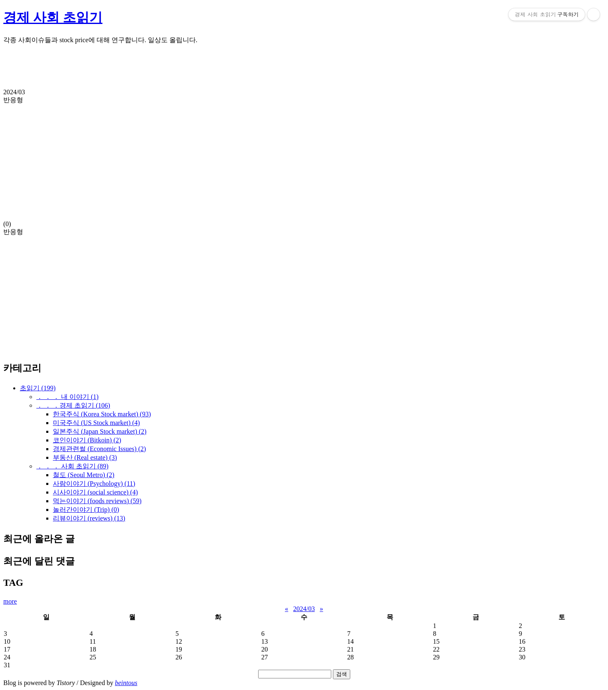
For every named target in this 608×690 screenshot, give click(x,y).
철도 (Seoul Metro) (83, 474)
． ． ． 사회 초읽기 (72, 466)
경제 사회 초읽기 (52, 17)
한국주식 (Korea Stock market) (102, 414)
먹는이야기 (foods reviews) (97, 500)
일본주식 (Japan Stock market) (100, 431)
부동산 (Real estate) (85, 457)
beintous (126, 682)
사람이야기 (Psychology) (94, 483)
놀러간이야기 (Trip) (86, 509)
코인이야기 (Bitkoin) (87, 440)
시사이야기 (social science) (95, 492)
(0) (304, 157)
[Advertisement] (251, 69)
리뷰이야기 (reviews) (89, 518)
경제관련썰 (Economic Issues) (99, 448)
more (10, 601)
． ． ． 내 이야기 (67, 396)
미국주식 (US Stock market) (96, 422)
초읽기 (38, 388)
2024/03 (304, 608)
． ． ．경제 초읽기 (73, 405)
